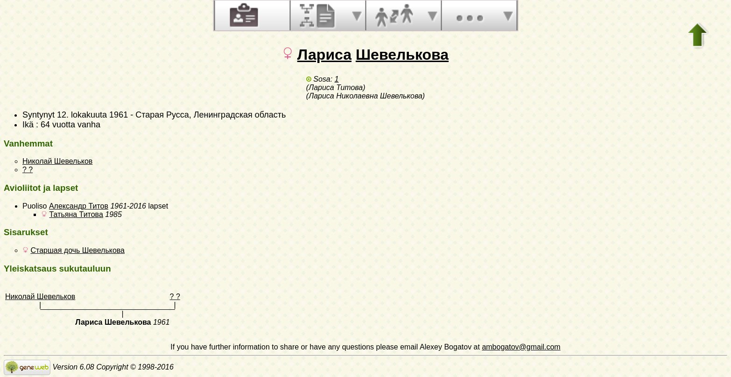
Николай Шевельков (57, 161)
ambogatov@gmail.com (521, 347)
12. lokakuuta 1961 (92, 114)
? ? (27, 170)
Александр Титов (78, 206)
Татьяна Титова (76, 214)
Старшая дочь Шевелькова (77, 250)
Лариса (324, 54)
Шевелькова (402, 54)
